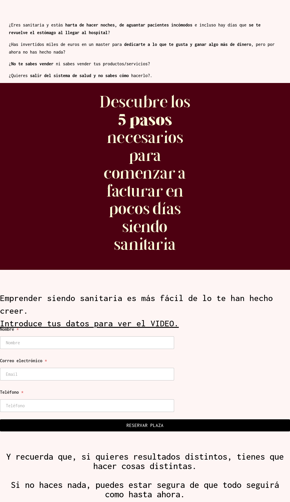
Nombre (9, 329)
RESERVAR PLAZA (145, 425)
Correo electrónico (23, 360)
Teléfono (12, 392)
